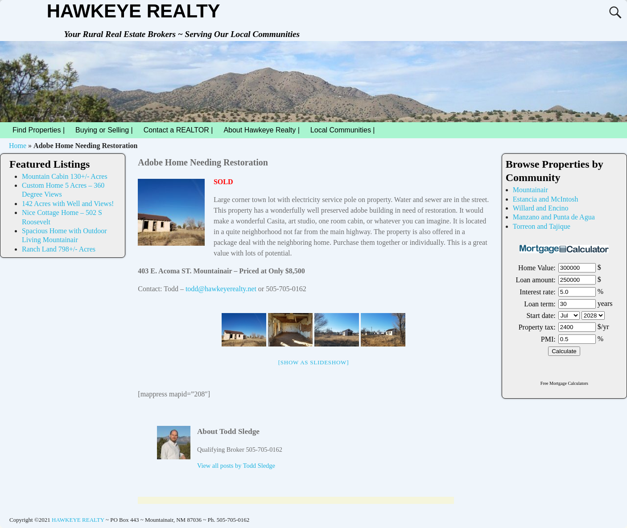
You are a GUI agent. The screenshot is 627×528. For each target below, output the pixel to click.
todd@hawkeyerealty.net (221, 289)
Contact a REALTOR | (178, 130)
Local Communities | (345, 130)
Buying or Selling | (104, 130)
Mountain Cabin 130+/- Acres (64, 176)
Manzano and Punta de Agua (554, 217)
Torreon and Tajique (541, 226)
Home (17, 145)
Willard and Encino (541, 208)
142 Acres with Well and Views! (68, 203)
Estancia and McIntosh (545, 199)
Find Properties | (41, 130)
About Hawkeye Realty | (261, 130)
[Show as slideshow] (313, 362)
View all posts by (236, 465)
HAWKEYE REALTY (133, 10)
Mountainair (530, 190)
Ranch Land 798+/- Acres (58, 249)
